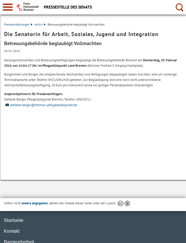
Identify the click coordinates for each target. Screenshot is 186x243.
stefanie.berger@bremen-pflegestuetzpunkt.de (40, 105)
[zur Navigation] (7, 7)
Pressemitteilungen (18, 24)
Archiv (40, 24)
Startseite (13, 220)
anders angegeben (35, 203)
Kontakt (12, 231)
